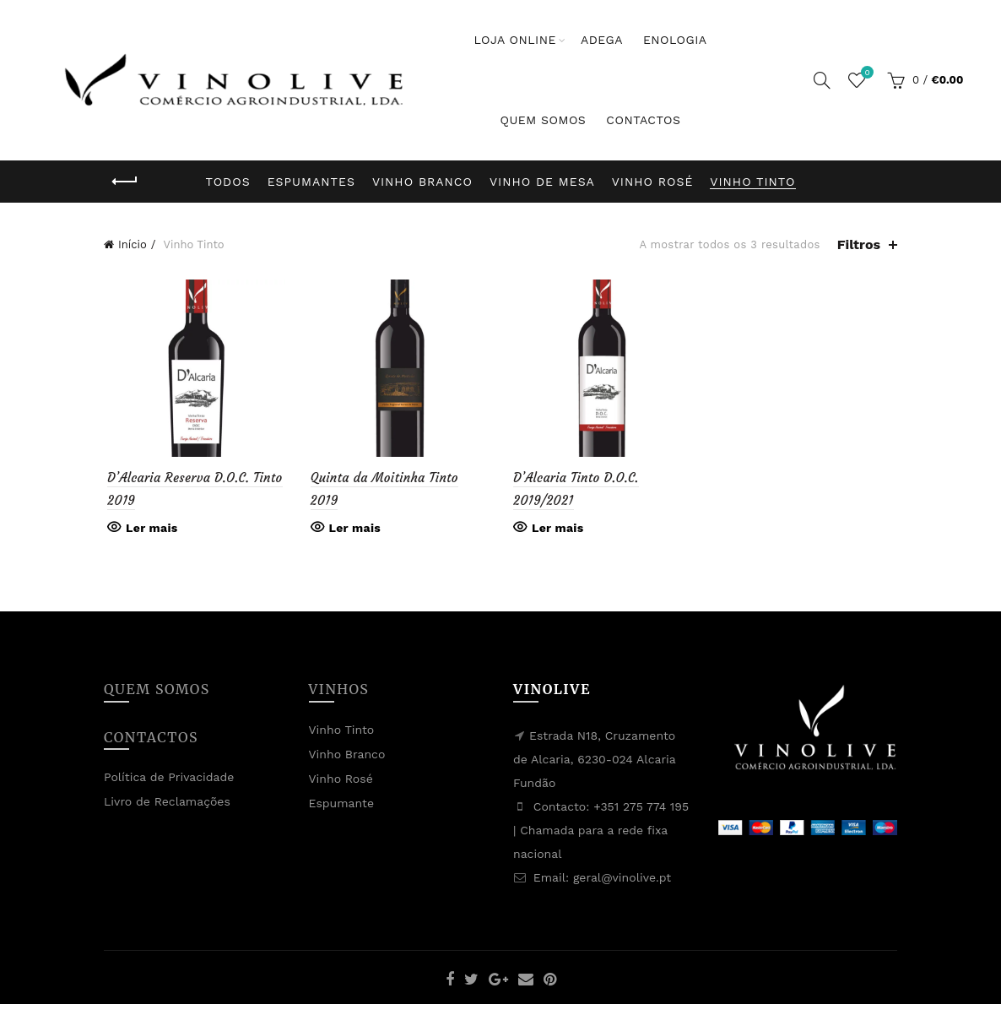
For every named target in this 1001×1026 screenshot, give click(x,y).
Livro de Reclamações (167, 803)
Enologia (675, 39)
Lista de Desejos (865, 73)
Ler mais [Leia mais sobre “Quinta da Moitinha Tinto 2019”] (353, 529)
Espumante (342, 805)
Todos (228, 181)
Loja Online (514, 39)
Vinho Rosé (653, 181)
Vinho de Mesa (542, 181)
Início (132, 244)
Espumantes (311, 181)
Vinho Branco (422, 181)
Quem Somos (543, 120)
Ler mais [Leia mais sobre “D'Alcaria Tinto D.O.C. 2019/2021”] (557, 529)
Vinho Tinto (752, 181)
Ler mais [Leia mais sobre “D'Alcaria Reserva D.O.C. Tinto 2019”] (148, 529)
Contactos (643, 120)
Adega (602, 39)
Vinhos (339, 690)
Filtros (858, 244)
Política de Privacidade (169, 778)
